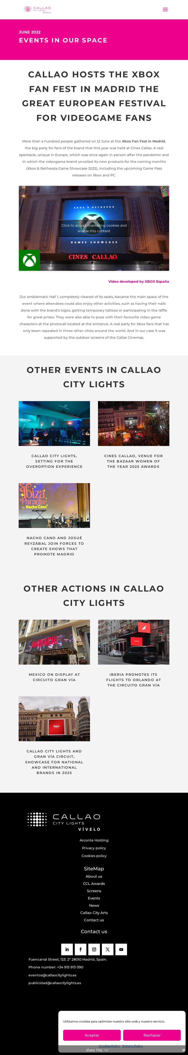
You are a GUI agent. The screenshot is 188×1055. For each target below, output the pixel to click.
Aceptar (92, 1035)
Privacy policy (94, 848)
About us (94, 876)
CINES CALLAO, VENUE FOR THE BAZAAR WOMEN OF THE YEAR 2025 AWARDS (133, 461)
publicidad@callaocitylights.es (55, 983)
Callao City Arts (94, 912)
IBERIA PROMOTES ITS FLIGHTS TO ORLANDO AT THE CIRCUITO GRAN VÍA (133, 680)
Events (94, 898)
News (94, 905)
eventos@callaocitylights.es (52, 975)
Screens (94, 891)
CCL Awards (94, 883)
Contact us (94, 920)
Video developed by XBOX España (138, 281)
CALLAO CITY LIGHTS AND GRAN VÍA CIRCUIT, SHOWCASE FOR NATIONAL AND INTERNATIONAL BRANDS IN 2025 (54, 762)
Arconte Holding (94, 840)
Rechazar (152, 1035)
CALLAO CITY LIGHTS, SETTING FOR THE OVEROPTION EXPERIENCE (54, 461)
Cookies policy (94, 856)
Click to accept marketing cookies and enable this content (94, 228)
